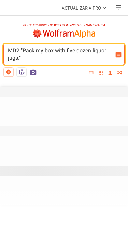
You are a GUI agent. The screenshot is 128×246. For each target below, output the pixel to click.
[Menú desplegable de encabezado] (119, 7)
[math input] (21, 72)
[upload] (110, 73)
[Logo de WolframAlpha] (64, 33)
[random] (120, 73)
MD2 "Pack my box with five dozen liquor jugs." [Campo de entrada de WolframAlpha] (59, 54)
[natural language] (8, 72)
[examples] (100, 73)
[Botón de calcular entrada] (118, 54)
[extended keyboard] (91, 73)
